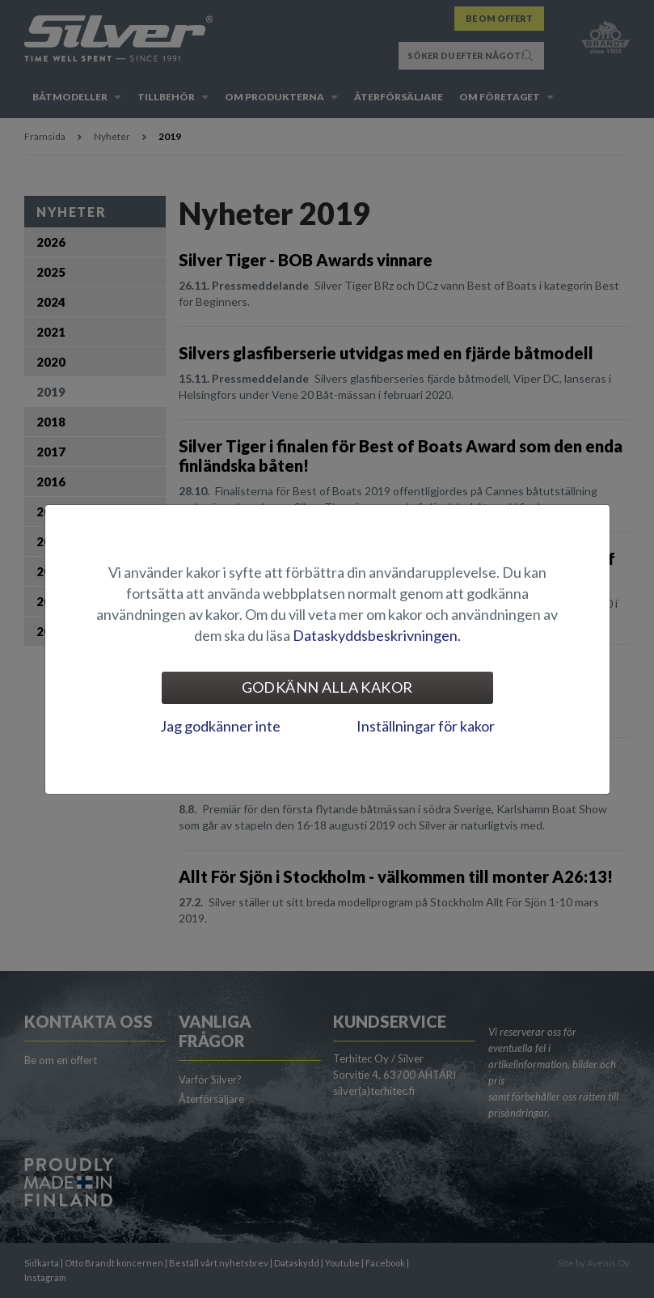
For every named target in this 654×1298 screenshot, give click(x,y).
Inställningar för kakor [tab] (426, 726)
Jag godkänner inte (220, 726)
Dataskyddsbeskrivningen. (377, 635)
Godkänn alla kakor (327, 687)
